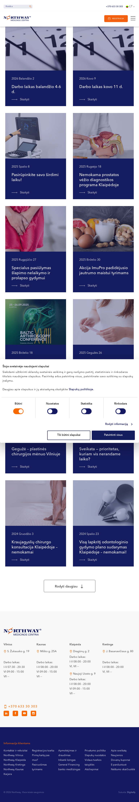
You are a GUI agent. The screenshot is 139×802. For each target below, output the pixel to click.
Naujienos (117, 755)
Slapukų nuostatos (95, 755)
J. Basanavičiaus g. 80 (119, 651)
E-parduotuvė (119, 764)
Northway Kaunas (14, 769)
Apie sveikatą (118, 750)
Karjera (8, 774)
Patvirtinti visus (113, 435)
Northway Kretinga (14, 764)
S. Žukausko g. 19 (18, 651)
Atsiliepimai (91, 769)
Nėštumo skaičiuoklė (123, 769)
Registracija (118, 19)
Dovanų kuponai (120, 760)
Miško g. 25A (48, 651)
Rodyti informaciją (116, 424)
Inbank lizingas (66, 760)
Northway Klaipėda (15, 760)
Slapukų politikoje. (81, 389)
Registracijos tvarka (43, 750)
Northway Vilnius (13, 755)
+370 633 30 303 (114, 7)
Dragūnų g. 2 (81, 651)
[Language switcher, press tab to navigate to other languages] (130, 6)
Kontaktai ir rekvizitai (16, 750)
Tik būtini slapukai (68, 435)
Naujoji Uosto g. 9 (84, 674)
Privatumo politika (95, 750)
